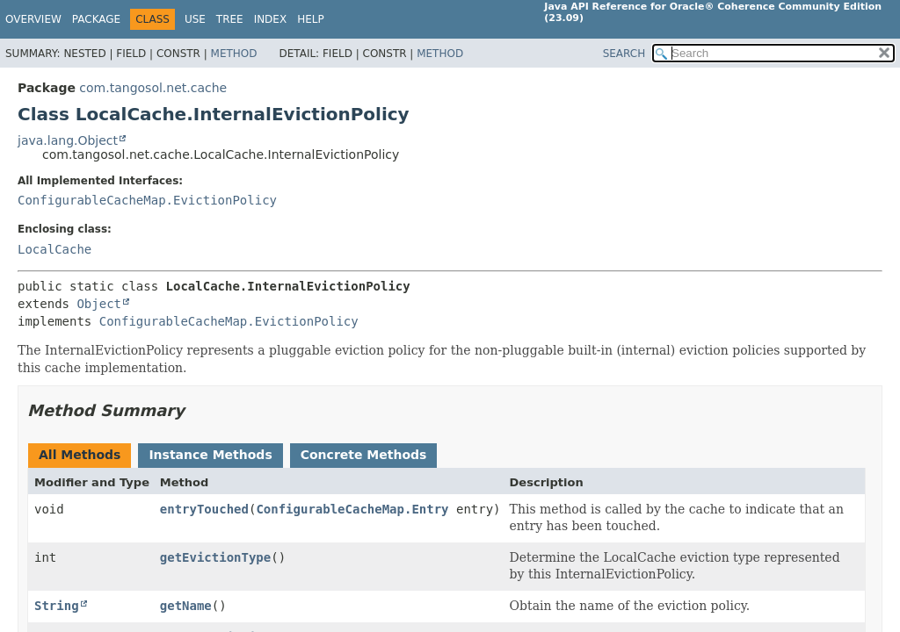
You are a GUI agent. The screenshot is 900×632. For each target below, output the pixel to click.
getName (186, 606)
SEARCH (624, 53)
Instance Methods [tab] (210, 455)
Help (310, 19)
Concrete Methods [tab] (364, 455)
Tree (229, 19)
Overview (33, 19)
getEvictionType (215, 557)
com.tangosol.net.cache (153, 88)
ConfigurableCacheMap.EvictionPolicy (147, 200)
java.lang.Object (68, 140)
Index (270, 19)
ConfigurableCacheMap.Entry (352, 509)
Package (96, 19)
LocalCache (54, 249)
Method (234, 53)
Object (98, 304)
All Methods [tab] (79, 455)
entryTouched (204, 509)
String (56, 606)
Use (195, 19)
